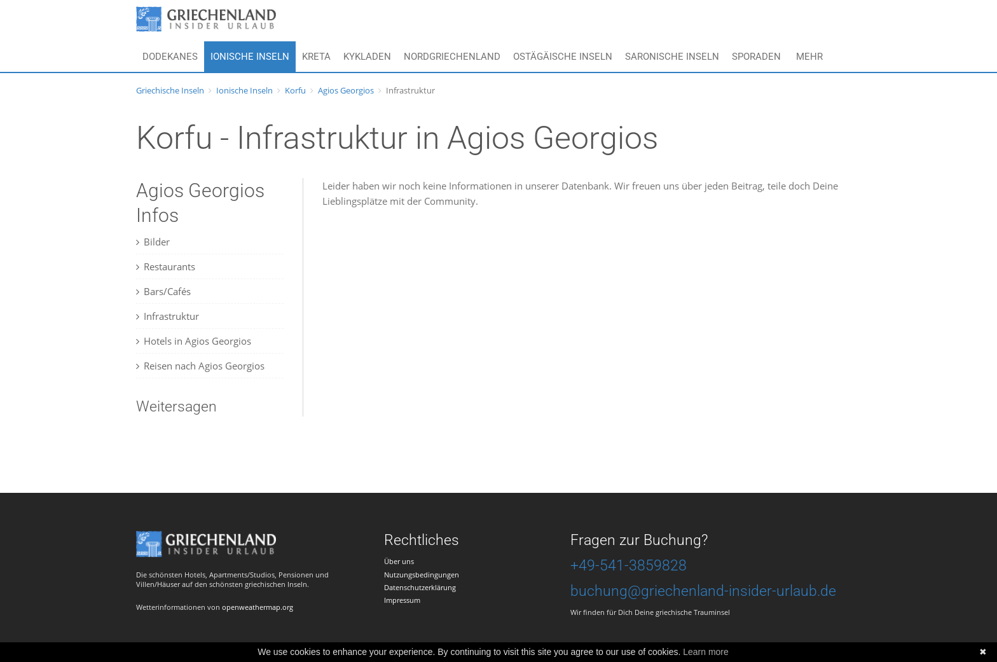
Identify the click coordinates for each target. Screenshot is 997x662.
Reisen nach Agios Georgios (200, 365)
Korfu (295, 90)
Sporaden (756, 56)
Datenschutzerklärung (420, 587)
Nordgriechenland (452, 56)
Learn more (706, 652)
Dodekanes (170, 56)
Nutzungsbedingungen (421, 574)
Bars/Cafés (163, 291)
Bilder (153, 241)
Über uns (399, 561)
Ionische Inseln (249, 56)
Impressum (402, 600)
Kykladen (367, 56)
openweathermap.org (257, 607)
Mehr (809, 56)
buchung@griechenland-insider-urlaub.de (703, 591)
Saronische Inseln (672, 56)
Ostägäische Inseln (562, 56)
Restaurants (165, 266)
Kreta (316, 56)
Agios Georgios (346, 90)
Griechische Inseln (170, 90)
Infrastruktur (167, 316)
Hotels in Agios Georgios (193, 340)
